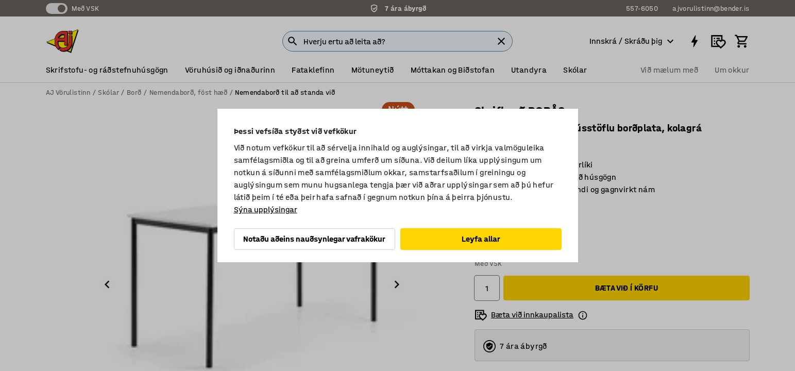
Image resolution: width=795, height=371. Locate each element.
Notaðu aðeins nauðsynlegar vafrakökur (314, 239)
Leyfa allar (481, 239)
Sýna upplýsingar (265, 209)
